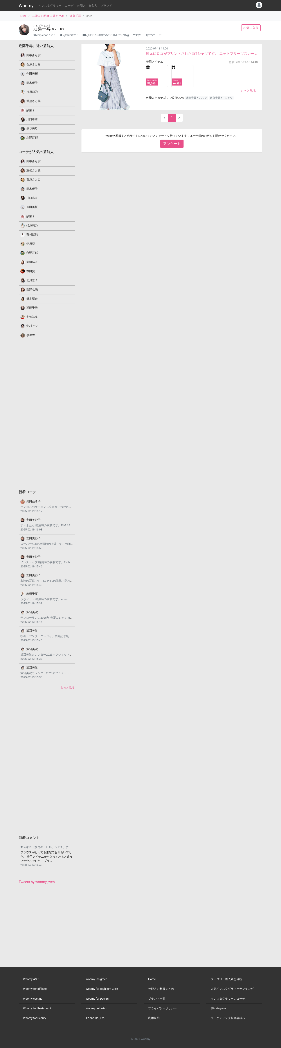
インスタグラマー (50, 5)
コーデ (69, 5)
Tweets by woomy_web (37, 882)
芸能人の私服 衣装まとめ (48, 16)
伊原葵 (30, 243)
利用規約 (154, 1018)
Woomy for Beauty (34, 1018)
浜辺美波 (32, 612)
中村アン (32, 326)
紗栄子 (30, 110)
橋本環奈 (32, 298)
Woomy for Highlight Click (102, 988)
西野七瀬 (32, 289)
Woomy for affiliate (35, 988)
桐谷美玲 (32, 128)
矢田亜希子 (33, 501)
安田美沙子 (33, 519)
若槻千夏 (32, 593)
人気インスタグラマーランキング (232, 988)
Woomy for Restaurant (37, 1008)
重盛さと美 (33, 101)
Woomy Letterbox (97, 1008)
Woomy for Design (97, 998)
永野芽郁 (32, 137)
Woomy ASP (30, 979)
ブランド (106, 5)
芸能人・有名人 (87, 5)
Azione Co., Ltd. (95, 1018)
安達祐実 (32, 317)
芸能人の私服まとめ (161, 988)
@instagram (218, 1008)
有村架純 (32, 234)
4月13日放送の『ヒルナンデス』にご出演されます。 (56, 847)
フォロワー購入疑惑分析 (226, 979)
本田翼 (30, 271)
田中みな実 (33, 55)
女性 (138, 35)
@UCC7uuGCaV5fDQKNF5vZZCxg (107, 35)
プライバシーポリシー (162, 1008)
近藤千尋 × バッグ (196, 97)
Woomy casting (32, 998)
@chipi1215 (70, 35)
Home (152, 979)
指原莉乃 (32, 91)
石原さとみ (33, 64)
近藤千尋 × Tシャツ (221, 97)
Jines (60, 28)
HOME (23, 16)
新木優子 (32, 82)
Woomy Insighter (96, 979)
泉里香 (30, 335)
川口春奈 (32, 119)
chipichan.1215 (45, 35)
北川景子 (32, 280)
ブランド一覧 (156, 998)
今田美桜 (32, 73)
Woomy (26, 5)
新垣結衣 (32, 262)
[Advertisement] (47, 413)
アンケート (172, 144)
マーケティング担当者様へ (228, 1018)
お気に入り (251, 27)
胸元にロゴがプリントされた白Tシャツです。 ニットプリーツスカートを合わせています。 (202, 53)
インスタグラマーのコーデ (228, 998)
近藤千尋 (75, 16)
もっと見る (248, 90)
